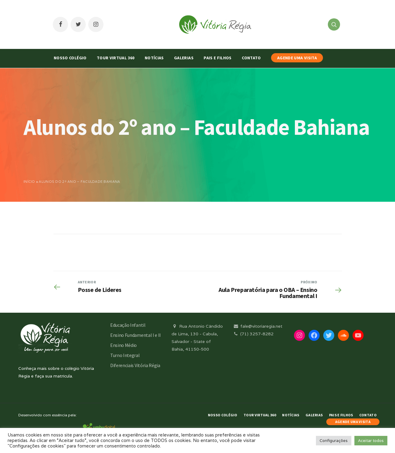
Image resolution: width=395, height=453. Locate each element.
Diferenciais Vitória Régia (135, 365)
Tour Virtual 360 (116, 58)
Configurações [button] (334, 440)
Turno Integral (125, 355)
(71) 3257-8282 (253, 334)
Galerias (184, 58)
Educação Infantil (128, 325)
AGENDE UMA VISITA (297, 58)
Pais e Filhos (218, 58)
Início (29, 181)
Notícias (154, 58)
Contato (251, 58)
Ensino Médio (123, 345)
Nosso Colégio (70, 58)
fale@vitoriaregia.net (257, 326)
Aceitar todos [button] (371, 440)
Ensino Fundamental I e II (135, 335)
